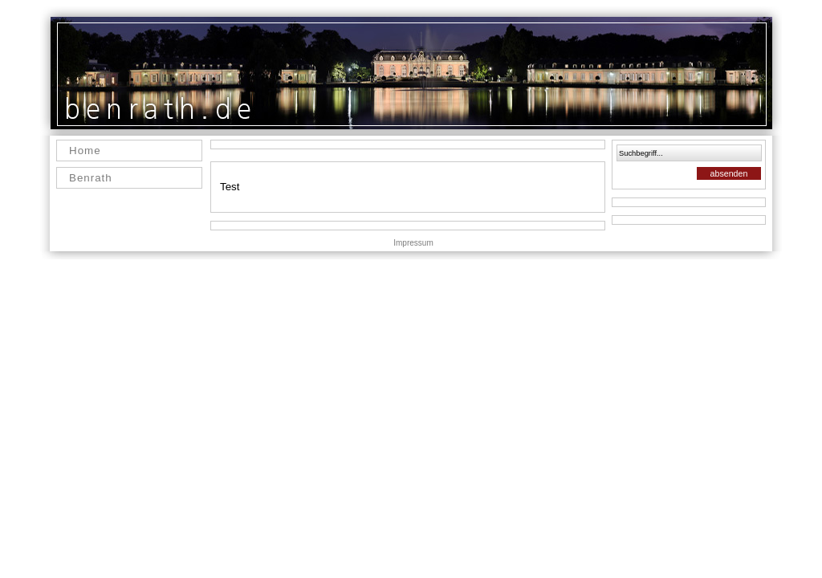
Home (85, 150)
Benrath (90, 178)
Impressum (413, 242)
